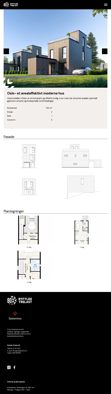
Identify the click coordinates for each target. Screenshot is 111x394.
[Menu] (105, 4)
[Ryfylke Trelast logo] (11, 4)
